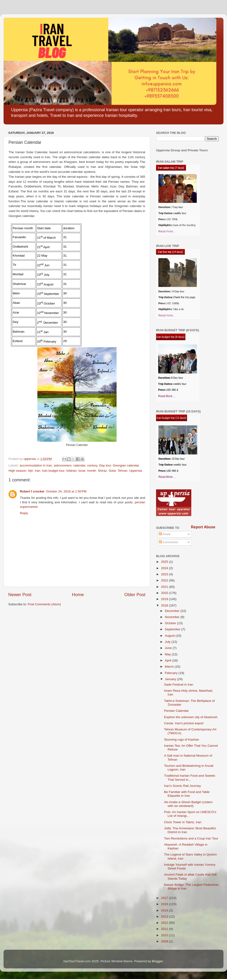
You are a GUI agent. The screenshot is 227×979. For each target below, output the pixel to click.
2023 (165, 574)
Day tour (105, 465)
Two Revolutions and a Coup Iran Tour (191, 838)
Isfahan (71, 470)
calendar (79, 465)
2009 (165, 941)
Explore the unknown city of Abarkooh (191, 717)
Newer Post (19, 594)
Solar (112, 470)
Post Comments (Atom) (44, 604)
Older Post (134, 594)
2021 (165, 587)
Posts (165, 534)
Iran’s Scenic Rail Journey (182, 786)
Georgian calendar (126, 465)
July (168, 642)
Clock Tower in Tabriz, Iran (182, 822)
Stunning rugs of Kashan (181, 739)
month (91, 470)
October (171, 623)
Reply (24, 513)
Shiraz (102, 470)
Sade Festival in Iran (178, 684)
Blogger (157, 961)
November (172, 617)
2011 (165, 929)
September (173, 629)
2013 (165, 916)
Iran (37, 470)
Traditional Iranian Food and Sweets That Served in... (189, 777)
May (168, 654)
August (170, 635)
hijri (30, 470)
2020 (165, 593)
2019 (165, 599)
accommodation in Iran (36, 465)
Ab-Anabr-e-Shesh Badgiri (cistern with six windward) (188, 804)
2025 (165, 562)
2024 (165, 568)
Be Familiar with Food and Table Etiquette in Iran (187, 793)
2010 (165, 935)
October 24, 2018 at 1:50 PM (66, 491)
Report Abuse (203, 527)
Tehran (122, 470)
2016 (165, 904)
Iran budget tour (53, 470)
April (168, 660)
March (170, 666)
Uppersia (135, 470)
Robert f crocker (32, 491)
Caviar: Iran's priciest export (184, 723)
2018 (165, 605)
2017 (165, 898)
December (172, 611)
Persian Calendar (176, 710)
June (169, 648)
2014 (165, 910)
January (171, 679)
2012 (165, 922)
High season (17, 470)
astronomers (62, 465)
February (172, 673)
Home (78, 594)
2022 (165, 580)
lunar (82, 470)
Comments (168, 542)
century (92, 465)
